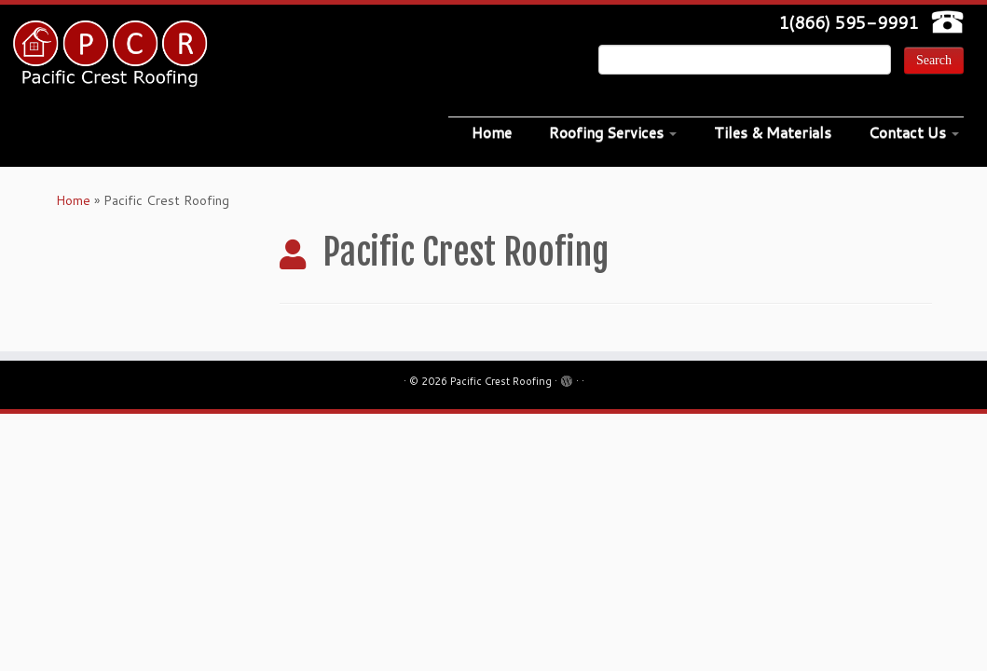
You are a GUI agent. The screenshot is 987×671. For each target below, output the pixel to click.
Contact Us (914, 132)
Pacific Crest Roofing (501, 381)
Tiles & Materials (772, 132)
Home (492, 132)
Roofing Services (613, 132)
